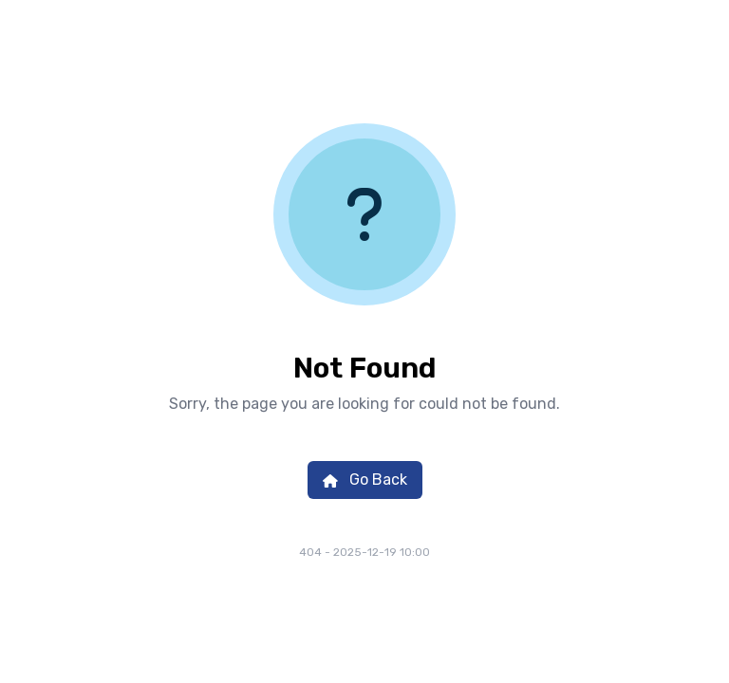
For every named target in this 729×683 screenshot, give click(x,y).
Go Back (365, 480)
